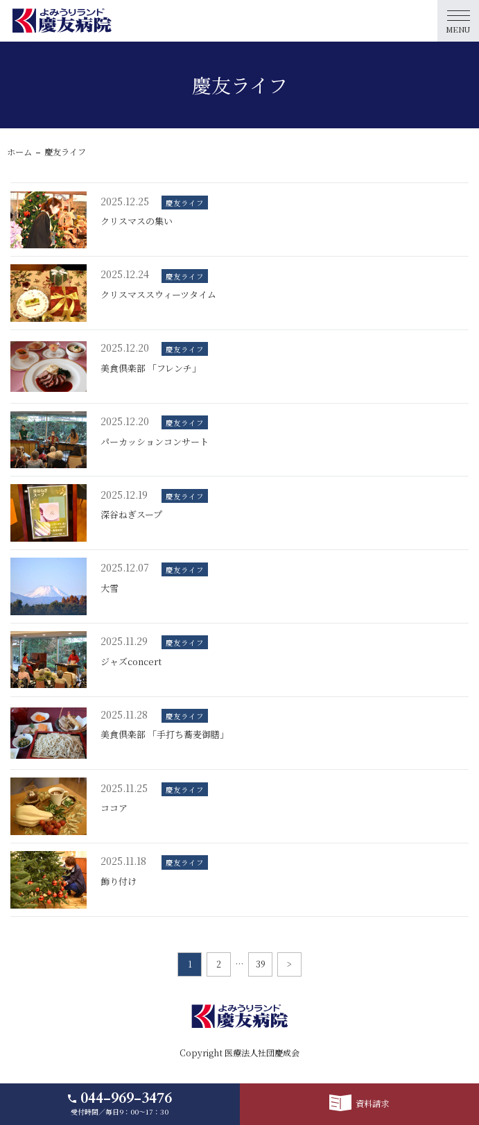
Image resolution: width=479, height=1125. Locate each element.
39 (260, 964)
